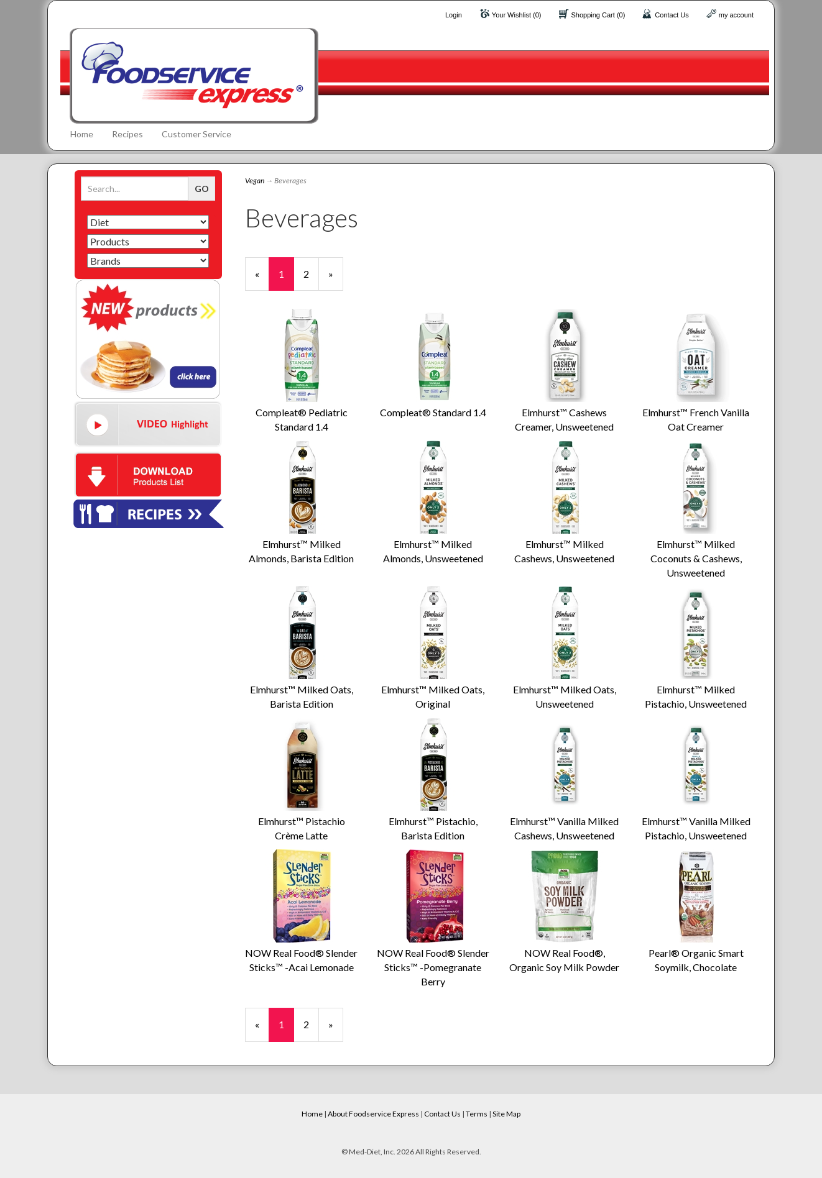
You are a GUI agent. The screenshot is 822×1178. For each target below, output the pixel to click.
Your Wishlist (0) (517, 15)
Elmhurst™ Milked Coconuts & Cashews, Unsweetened (696, 558)
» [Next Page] (335, 279)
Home (81, 134)
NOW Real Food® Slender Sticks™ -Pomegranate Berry (433, 967)
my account (736, 15)
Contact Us (671, 15)
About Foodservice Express (373, 1113)
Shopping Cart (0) (598, 15)
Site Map (506, 1113)
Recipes (127, 134)
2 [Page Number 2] (311, 273)
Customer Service (196, 134)
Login (453, 15)
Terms (476, 1113)
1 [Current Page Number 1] (286, 279)
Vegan (254, 180)
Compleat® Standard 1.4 (433, 412)
